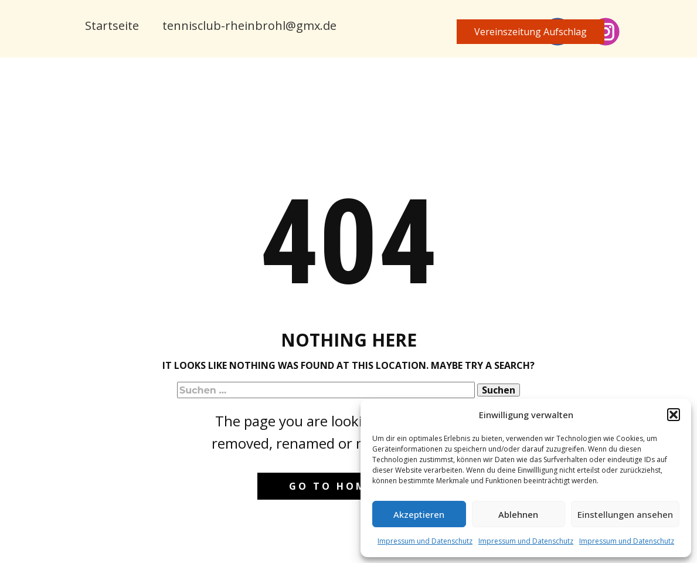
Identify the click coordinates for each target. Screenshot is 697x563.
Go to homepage (348, 486)
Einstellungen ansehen (625, 514)
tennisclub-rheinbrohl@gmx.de (249, 25)
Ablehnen (518, 514)
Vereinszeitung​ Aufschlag (530, 31)
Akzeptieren (418, 514)
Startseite (112, 25)
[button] (673, 414)
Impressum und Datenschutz (425, 541)
